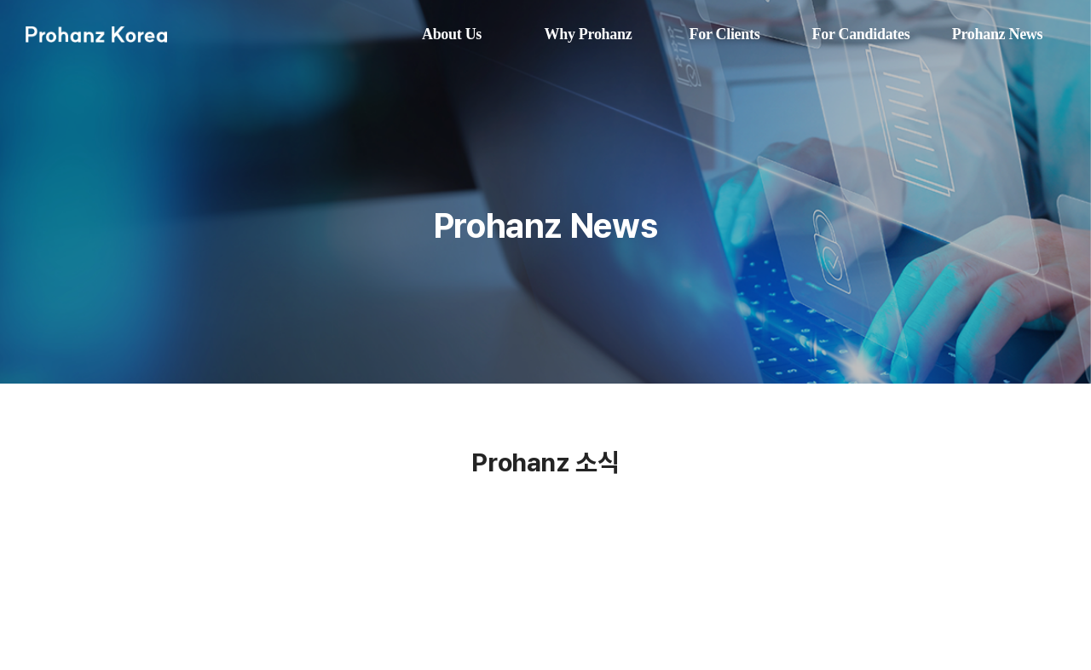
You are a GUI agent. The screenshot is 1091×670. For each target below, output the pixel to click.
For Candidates (860, 34)
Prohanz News (997, 34)
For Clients (724, 34)
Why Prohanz (588, 34)
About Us (452, 34)
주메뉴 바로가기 (0, 0)
